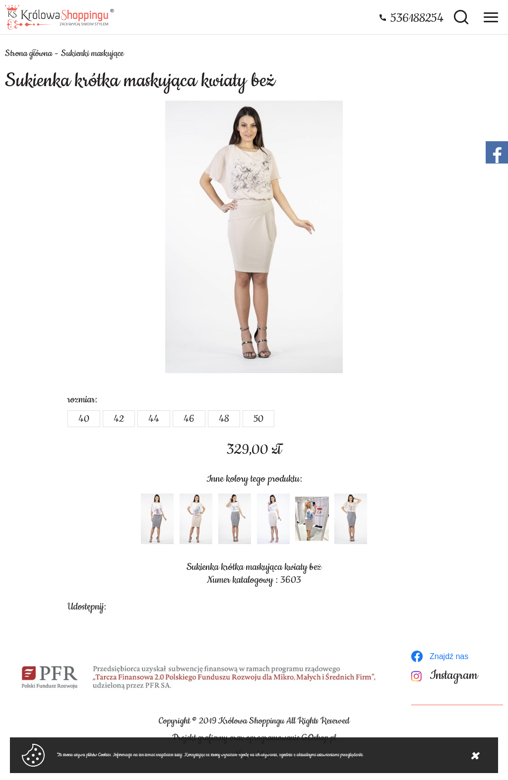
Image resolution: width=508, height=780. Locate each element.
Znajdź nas (449, 656)
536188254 (417, 18)
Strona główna (28, 53)
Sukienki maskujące (92, 53)
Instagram (454, 675)
